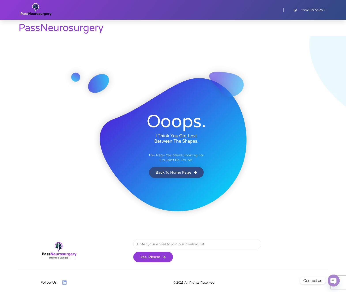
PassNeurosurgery (61, 28)
